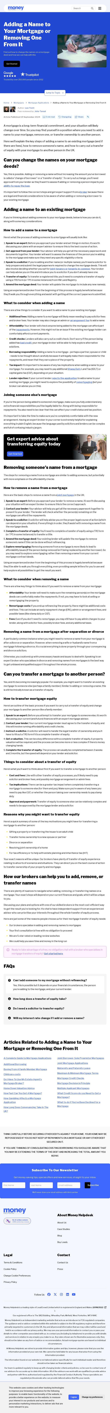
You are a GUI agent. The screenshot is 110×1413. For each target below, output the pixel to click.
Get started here (53, 957)
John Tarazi (40, 115)
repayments (23, 333)
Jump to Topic (55, 96)
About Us (61, 1226)
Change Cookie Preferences (17, 1279)
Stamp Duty (74, 372)
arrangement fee (79, 324)
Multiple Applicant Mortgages (73, 1091)
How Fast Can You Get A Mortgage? (23, 1096)
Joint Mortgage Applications (72, 1066)
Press (60, 1272)
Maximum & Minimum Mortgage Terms (78, 1076)
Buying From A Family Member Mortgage (25, 1072)
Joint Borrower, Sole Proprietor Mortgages (80, 1061)
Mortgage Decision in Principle (73, 1086)
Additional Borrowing (15, 1067)
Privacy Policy (10, 1285)
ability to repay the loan (17, 189)
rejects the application (64, 381)
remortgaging (84, 385)
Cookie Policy (10, 1272)
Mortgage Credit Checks (70, 1081)
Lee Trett (29, 111)
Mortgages (19, 106)
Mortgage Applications (38, 106)
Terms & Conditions (13, 1266)
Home (6, 106)
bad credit (26, 346)
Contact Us (62, 1266)
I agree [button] (74, 1397)
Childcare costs (12, 1077)
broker (83, 195)
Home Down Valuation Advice (19, 1091)
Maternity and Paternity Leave (73, 1071)
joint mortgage (65, 498)
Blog (59, 1239)
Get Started (11, 67)
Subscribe (88, 1188)
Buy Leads (62, 1245)
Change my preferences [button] (92, 1397)
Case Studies (63, 1232)
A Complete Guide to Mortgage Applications (27, 1061)
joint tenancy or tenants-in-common (70, 272)
